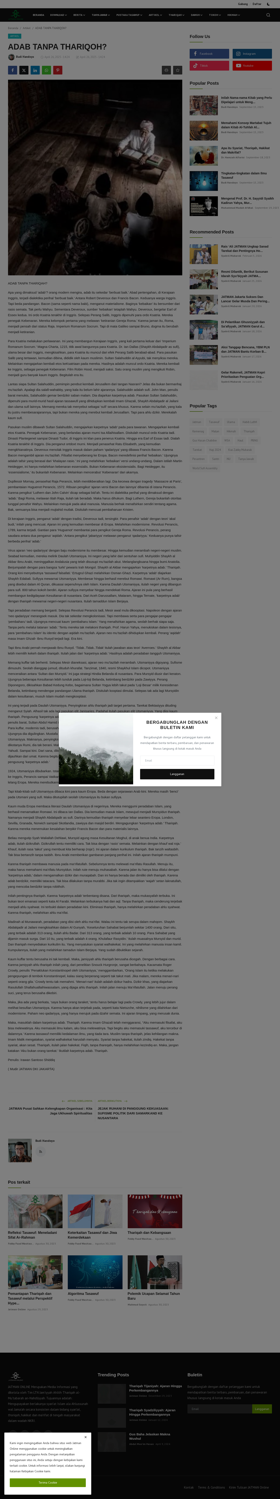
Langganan (177, 774)
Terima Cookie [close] (47, 1482)
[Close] (216, 717)
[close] (85, 1437)
